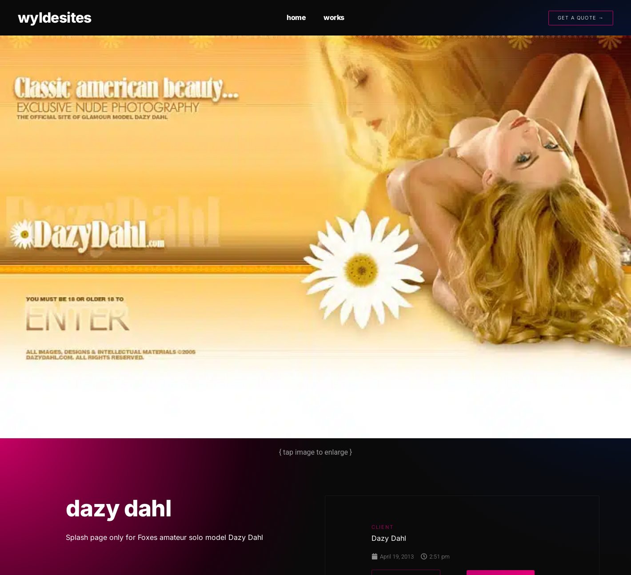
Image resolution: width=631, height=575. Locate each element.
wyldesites (55, 17)
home (296, 17)
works (333, 17)
